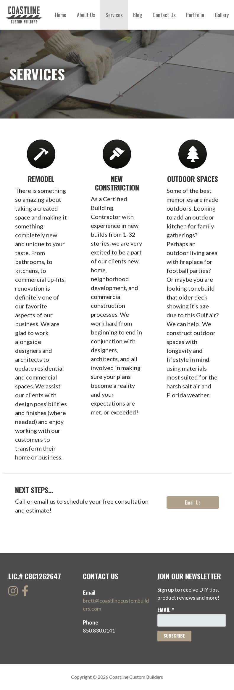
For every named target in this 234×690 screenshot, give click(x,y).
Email (165, 610)
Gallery (222, 15)
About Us (86, 15)
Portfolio (195, 15)
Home (60, 15)
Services (114, 15)
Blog (137, 15)
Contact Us (164, 15)
